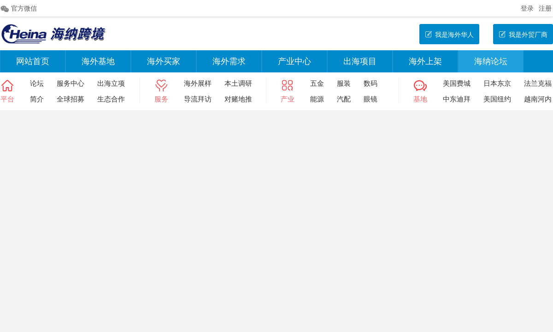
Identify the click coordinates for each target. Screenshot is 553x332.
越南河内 (538, 99)
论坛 (37, 83)
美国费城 (457, 83)
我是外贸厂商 (523, 34)
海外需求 (229, 61)
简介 (37, 99)
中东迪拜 (457, 99)
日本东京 (497, 83)
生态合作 (111, 99)
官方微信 (18, 9)
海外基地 (98, 61)
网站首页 (32, 61)
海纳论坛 (490, 61)
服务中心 (70, 83)
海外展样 (198, 83)
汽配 (344, 99)
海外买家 (163, 61)
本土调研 (238, 83)
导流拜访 (198, 99)
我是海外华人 (449, 34)
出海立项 (111, 83)
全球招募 (70, 99)
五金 (317, 83)
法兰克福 (538, 83)
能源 (317, 99)
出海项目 (360, 61)
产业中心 (294, 61)
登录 (527, 8)
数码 (370, 83)
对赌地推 (238, 99)
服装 (344, 83)
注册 (545, 8)
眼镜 (370, 99)
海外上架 (425, 61)
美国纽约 (497, 99)
